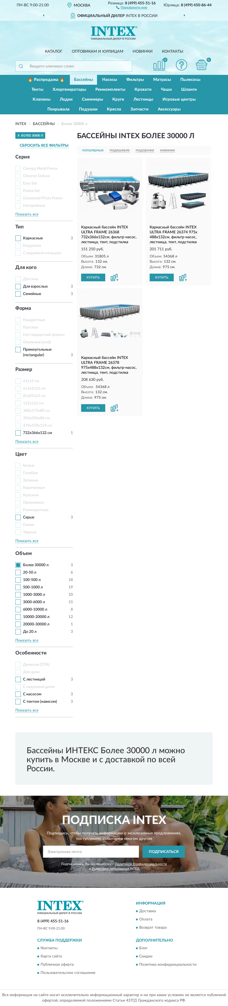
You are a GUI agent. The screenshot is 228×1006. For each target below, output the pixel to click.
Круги (118, 99)
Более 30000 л (36, 565)
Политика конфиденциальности (167, 965)
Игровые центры (179, 99)
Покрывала (58, 109)
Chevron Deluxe (36, 176)
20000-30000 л (36, 624)
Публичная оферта (57, 965)
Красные (31, 495)
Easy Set (30, 183)
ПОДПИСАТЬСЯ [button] (164, 852)
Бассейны (83, 80)
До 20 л (29, 632)
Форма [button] (23, 308)
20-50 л (29, 572)
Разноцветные (36, 510)
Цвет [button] (21, 454)
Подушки (88, 109)
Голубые (30, 473)
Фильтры (135, 80)
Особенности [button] (31, 653)
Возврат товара (153, 928)
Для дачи (31, 672)
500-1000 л (33, 587)
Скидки (145, 957)
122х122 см (33, 403)
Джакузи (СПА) (36, 665)
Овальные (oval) (37, 342)
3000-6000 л (34, 602)
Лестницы (143, 99)
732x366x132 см (37, 433)
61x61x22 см (34, 388)
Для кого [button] (25, 267)
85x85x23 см (34, 396)
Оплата (145, 919)
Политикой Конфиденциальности (141, 864)
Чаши (166, 89)
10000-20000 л (36, 617)
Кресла (114, 109)
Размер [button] (23, 369)
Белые (28, 465)
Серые (28, 517)
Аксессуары (169, 109)
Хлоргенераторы (69, 89)
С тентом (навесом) (40, 702)
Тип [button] (19, 227)
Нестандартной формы (43, 335)
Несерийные (34, 206)
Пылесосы (190, 80)
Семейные (32, 294)
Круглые (30, 327)
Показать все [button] (26, 214)
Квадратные (34, 320)
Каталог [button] (53, 51)
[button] (131, 7)
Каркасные (33, 238)
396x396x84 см (36, 418)
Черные (29, 532)
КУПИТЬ (93, 277)
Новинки (143, 51)
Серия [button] (22, 157)
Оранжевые (33, 503)
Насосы (109, 80)
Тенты (37, 89)
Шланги (189, 89)
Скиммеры (92, 99)
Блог (143, 948)
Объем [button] (23, 553)
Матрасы (162, 80)
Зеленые (30, 480)
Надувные (32, 246)
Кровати (143, 89)
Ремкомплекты (110, 89)
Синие (28, 525)
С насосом (32, 694)
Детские (30, 279)
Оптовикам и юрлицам (97, 51)
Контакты (172, 51)
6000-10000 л (35, 609)
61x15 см (31, 381)
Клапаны (41, 99)
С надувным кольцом (42, 253)
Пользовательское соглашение (68, 973)
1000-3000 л (34, 595)
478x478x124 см (37, 425)
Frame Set (31, 191)
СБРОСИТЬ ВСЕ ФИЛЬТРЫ (44, 146)
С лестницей (34, 679)
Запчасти (139, 109)
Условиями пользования (110, 868)
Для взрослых (35, 286)
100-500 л (32, 580)
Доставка (147, 911)
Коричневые (34, 488)
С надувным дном (39, 687)
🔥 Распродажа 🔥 (46, 80)
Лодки (66, 99)
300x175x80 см (36, 411)
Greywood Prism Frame (42, 198)
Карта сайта (51, 957)
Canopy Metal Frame (40, 169)
